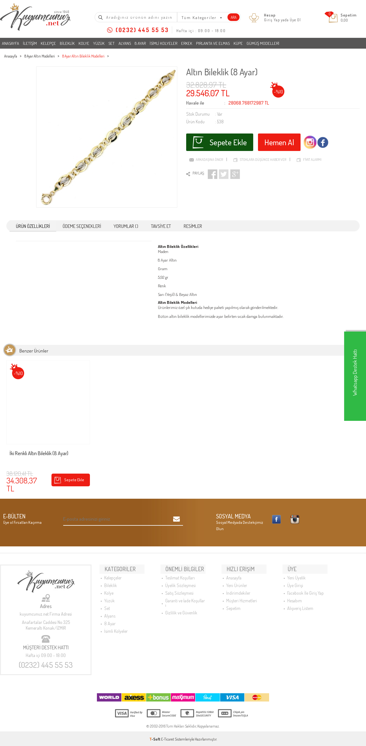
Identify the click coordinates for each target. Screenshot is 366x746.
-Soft (155, 738)
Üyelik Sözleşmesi (180, 581)
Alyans (125, 43)
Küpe (238, 43)
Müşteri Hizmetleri (241, 596)
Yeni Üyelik (296, 573)
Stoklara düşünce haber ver (263, 157)
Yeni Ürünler (236, 581)
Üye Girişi (295, 581)
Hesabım (294, 596)
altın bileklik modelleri (187, 315)
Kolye (83, 43)
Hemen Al (280, 140)
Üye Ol (295, 19)
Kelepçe (48, 43)
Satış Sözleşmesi (179, 588)
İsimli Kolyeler (163, 43)
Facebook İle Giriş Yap (305, 588)
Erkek (186, 43)
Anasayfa (10, 43)
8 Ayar (140, 43)
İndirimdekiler (238, 588)
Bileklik (67, 43)
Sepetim (233, 603)
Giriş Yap (272, 19)
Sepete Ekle (219, 140)
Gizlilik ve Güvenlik (181, 608)
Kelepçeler (113, 573)
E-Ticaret (167, 738)
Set (111, 43)
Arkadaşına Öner (209, 157)
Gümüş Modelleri (263, 43)
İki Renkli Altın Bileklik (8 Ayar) (39, 452)
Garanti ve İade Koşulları (185, 598)
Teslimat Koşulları (180, 573)
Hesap (270, 15)
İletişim (30, 43)
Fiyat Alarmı (312, 157)
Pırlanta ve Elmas (213, 43)
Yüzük (99, 43)
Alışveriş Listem (300, 603)
